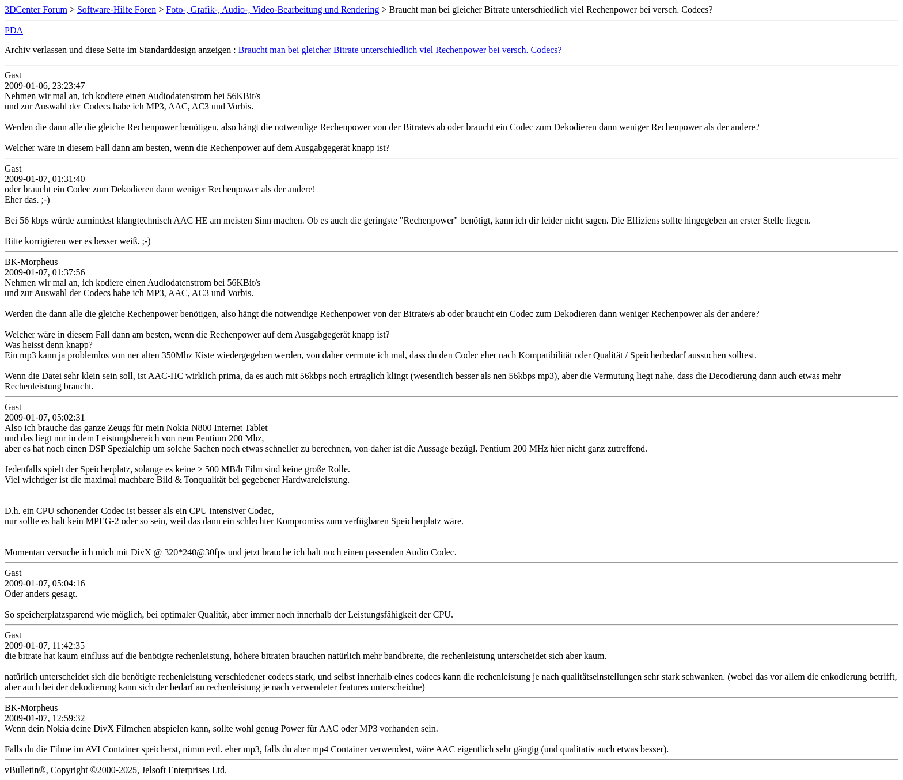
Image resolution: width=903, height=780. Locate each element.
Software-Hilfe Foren (116, 9)
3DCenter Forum (36, 9)
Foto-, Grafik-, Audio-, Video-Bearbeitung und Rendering (272, 9)
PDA (14, 30)
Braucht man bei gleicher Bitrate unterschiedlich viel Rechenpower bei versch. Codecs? (400, 50)
